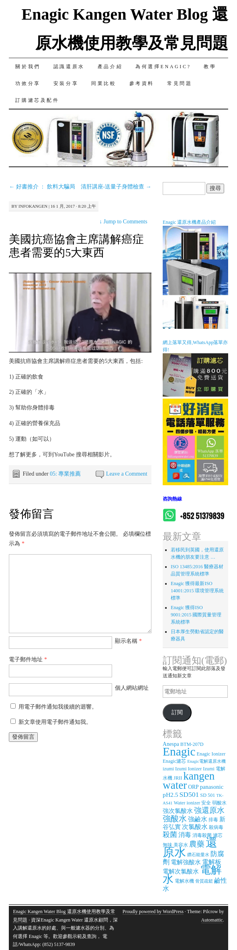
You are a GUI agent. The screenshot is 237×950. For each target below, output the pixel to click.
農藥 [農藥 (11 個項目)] (196, 844)
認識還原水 (69, 66)
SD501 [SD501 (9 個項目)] (189, 794)
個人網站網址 (132, 688)
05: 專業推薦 (65, 474)
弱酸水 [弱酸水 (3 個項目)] (219, 803)
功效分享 (27, 83)
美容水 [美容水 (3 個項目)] (181, 845)
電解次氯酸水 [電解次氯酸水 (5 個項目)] (181, 871)
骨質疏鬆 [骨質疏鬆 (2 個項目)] (204, 881)
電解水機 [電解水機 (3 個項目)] (184, 881)
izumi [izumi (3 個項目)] (168, 769)
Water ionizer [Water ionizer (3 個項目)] (187, 803)
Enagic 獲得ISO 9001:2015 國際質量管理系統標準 (196, 615)
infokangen (32, 206)
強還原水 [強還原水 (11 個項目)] (209, 810)
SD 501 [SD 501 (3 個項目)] (207, 795)
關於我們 (27, 66)
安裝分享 (65, 83)
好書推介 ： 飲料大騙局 (42, 187)
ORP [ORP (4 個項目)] (193, 787)
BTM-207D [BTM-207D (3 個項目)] (192, 744)
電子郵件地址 (28, 659)
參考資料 (141, 83)
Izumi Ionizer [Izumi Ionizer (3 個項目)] (188, 769)
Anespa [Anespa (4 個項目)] (171, 744)
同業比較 (103, 83)
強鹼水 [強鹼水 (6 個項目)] (197, 819)
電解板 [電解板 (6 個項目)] (211, 862)
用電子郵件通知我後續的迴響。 (57, 707)
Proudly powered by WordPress (153, 911)
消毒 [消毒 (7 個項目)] (184, 835)
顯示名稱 (128, 641)
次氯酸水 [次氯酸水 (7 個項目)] (195, 826)
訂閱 (177, 712)
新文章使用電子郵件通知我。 (55, 722)
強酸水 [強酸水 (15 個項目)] (175, 818)
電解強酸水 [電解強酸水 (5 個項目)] (186, 862)
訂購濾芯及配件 (37, 100)
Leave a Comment (126, 474)
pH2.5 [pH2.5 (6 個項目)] (170, 794)
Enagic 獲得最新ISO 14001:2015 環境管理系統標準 (197, 591)
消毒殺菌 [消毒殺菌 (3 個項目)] (202, 835)
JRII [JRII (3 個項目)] (178, 778)
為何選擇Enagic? (163, 66)
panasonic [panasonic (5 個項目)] (211, 787)
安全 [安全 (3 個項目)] (206, 803)
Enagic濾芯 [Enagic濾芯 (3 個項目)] (174, 761)
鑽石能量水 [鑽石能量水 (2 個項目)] (198, 855)
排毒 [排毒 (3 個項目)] (213, 819)
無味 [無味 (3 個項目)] (167, 845)
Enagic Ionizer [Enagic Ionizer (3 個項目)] (211, 754)
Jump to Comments (123, 222)
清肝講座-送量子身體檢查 (116, 187)
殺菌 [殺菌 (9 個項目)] (170, 834)
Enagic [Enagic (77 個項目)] (179, 751)
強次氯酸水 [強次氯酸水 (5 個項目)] (178, 811)
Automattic (212, 920)
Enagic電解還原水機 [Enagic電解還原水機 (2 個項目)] (206, 761)
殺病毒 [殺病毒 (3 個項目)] (216, 827)
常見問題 (179, 83)
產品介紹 (110, 66)
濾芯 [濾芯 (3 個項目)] (218, 835)
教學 (210, 66)
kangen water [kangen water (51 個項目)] (189, 780)
